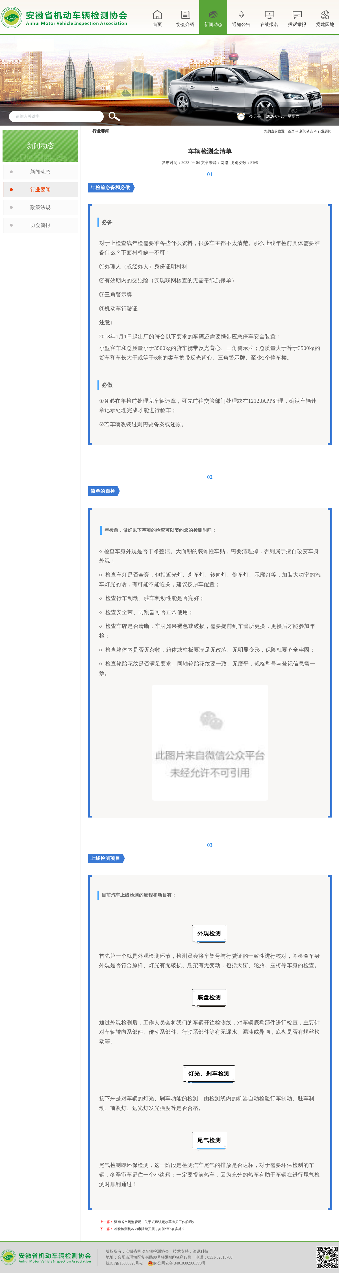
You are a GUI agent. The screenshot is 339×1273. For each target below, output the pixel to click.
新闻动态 (213, 21)
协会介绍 (185, 21)
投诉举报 (297, 18)
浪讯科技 (200, 1251)
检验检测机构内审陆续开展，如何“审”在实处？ (149, 1229)
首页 (157, 18)
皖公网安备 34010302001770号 (177, 1263)
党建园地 (325, 18)
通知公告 (241, 21)
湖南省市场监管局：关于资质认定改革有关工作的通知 (154, 1222)
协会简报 (40, 225)
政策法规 (40, 207)
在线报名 (269, 18)
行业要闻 (40, 189)
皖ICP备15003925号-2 (124, 1263)
